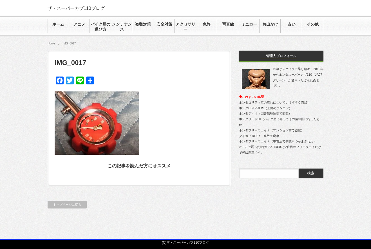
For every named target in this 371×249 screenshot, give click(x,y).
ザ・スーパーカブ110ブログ (76, 8)
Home (51, 43)
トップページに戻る (67, 204)
